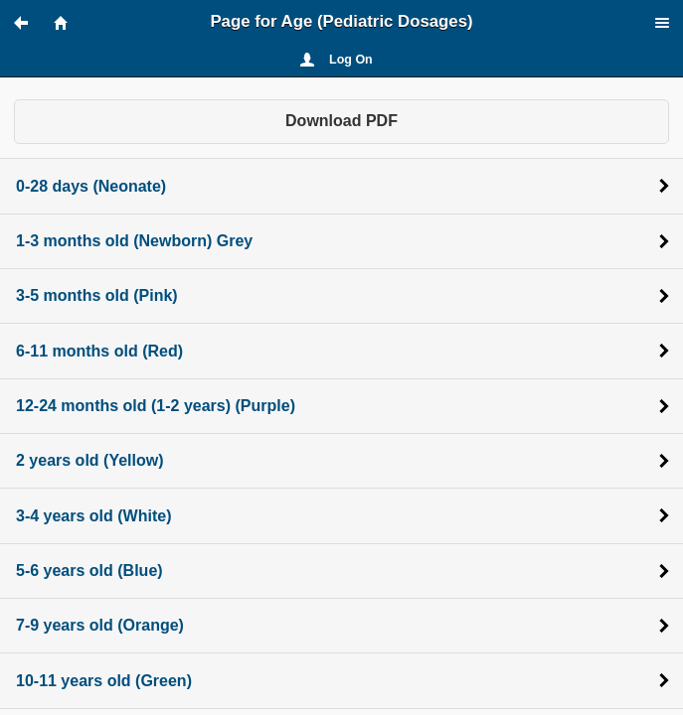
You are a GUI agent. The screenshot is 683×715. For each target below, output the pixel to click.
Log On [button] (351, 60)
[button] (30, 23)
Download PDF (341, 120)
